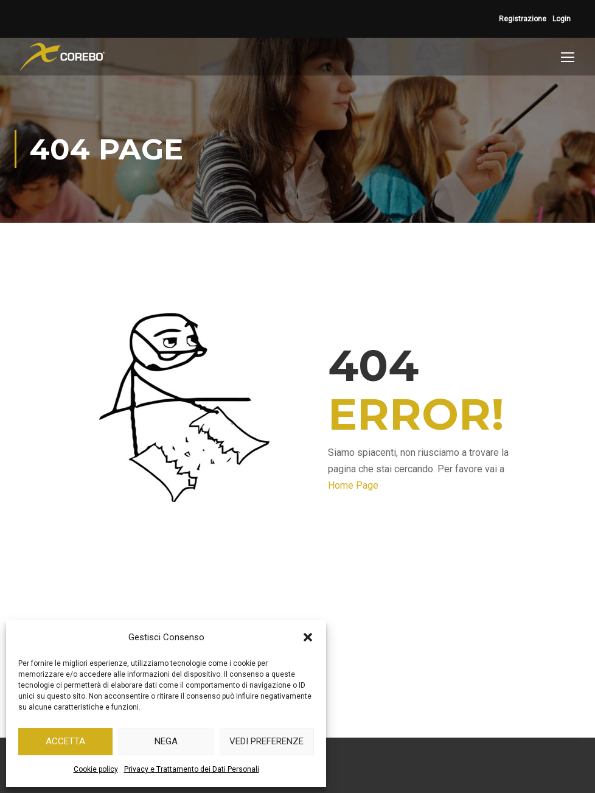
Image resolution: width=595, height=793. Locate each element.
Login (561, 19)
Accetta (65, 741)
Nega (166, 741)
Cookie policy (96, 769)
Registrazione (522, 19)
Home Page (353, 485)
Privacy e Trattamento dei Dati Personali (191, 769)
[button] (308, 637)
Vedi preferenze (266, 741)
